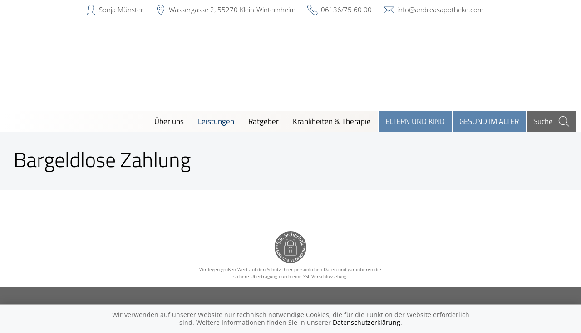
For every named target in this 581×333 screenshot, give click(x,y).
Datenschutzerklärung (366, 322)
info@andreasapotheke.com (440, 9)
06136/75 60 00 (346, 9)
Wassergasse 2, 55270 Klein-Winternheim (232, 9)
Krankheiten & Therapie (332, 121)
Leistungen (216, 121)
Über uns (169, 121)
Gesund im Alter (489, 121)
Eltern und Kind (415, 121)
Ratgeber (263, 121)
